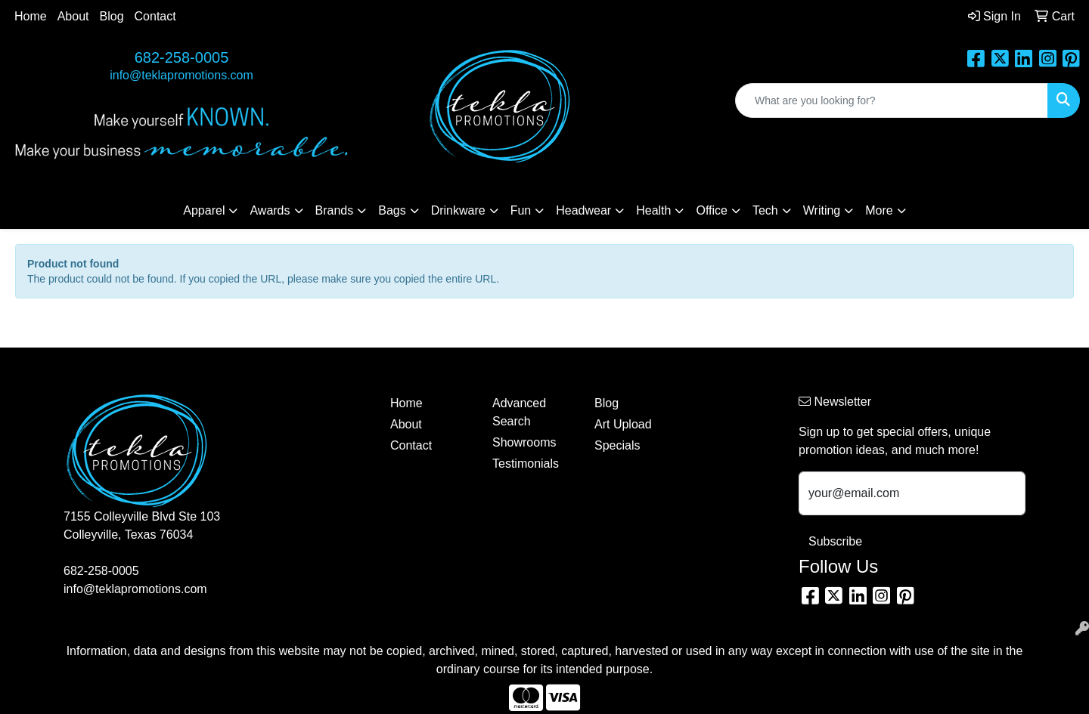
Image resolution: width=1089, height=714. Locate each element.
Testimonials (525, 463)
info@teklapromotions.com (181, 75)
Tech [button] (765, 210)
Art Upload (623, 424)
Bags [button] (391, 210)
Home (30, 16)
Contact (155, 16)
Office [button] (712, 210)
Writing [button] (822, 210)
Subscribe (835, 541)
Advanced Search (519, 412)
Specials (617, 445)
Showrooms (524, 442)
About (73, 16)
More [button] (878, 210)
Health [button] (653, 210)
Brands (334, 210)
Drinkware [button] (458, 210)
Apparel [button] (204, 210)
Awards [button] (270, 210)
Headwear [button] (583, 210)
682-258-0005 (182, 57)
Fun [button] (521, 210)
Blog (112, 16)
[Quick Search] (891, 100)
